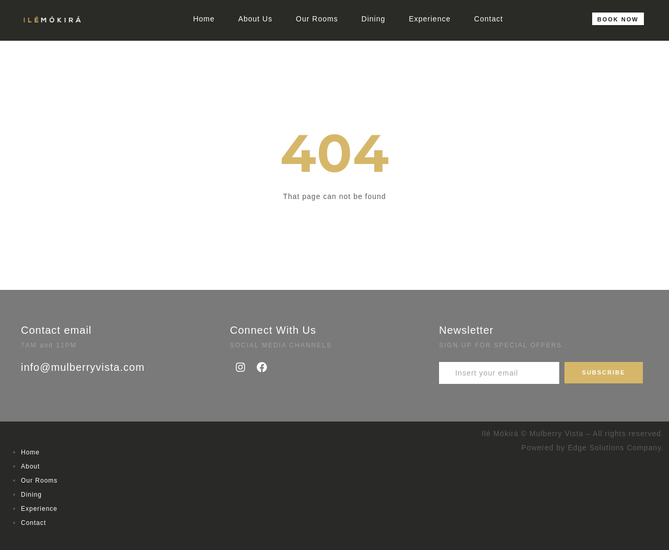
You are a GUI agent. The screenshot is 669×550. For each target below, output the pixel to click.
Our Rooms (317, 18)
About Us (255, 18)
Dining (374, 18)
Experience (430, 18)
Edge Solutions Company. (616, 447)
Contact (488, 18)
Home (203, 18)
